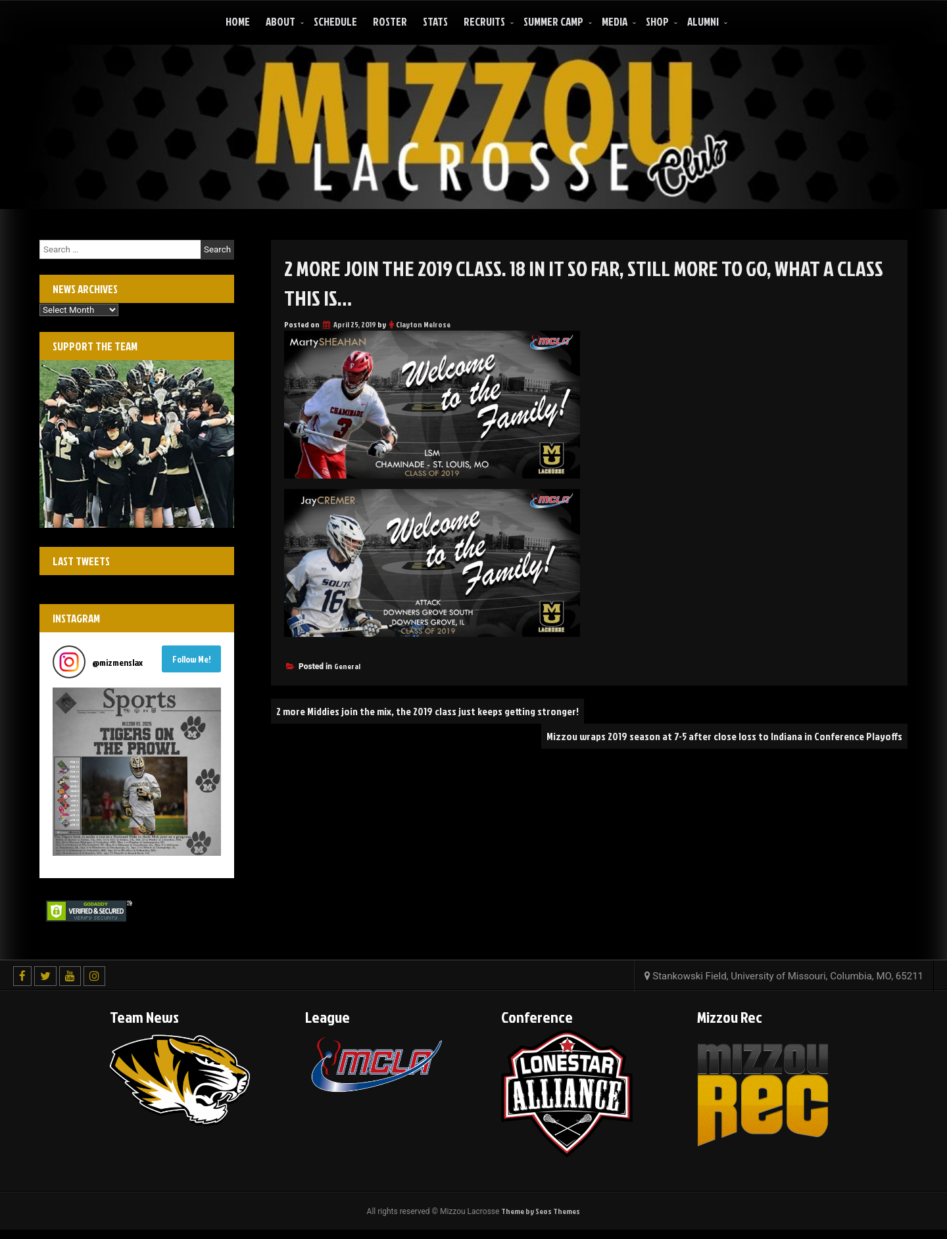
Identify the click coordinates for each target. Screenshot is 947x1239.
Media (614, 21)
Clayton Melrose (423, 324)
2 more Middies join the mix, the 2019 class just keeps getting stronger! (427, 711)
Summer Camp (553, 21)
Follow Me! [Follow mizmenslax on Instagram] (191, 659)
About (280, 21)
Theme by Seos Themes (540, 1211)
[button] (137, 772)
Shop (657, 21)
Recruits (484, 21)
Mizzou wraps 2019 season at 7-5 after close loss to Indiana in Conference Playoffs (724, 736)
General (347, 666)
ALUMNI (703, 21)
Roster (390, 21)
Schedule (335, 21)
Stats (435, 21)
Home (238, 21)
